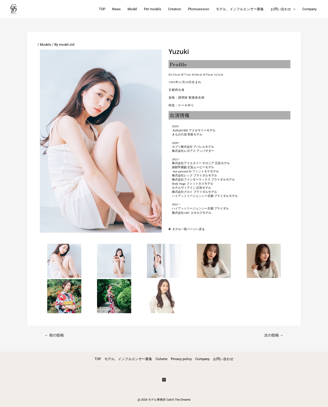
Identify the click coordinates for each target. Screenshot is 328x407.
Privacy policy (181, 359)
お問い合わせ (283, 9)
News (116, 9)
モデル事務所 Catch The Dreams (169, 399)
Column (161, 359)
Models (45, 45)
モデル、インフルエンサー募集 (240, 9)
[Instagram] (164, 380)
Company (309, 9)
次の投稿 (273, 335)
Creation (174, 9)
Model (132, 9)
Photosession (198, 9)
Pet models (152, 9)
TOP (102, 9)
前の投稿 (54, 335)
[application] (293, 9)
